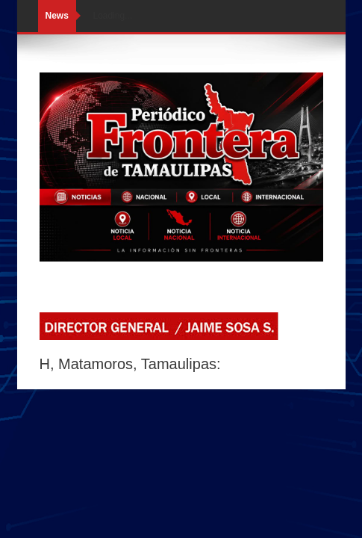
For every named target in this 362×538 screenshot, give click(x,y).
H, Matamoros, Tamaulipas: (130, 364)
